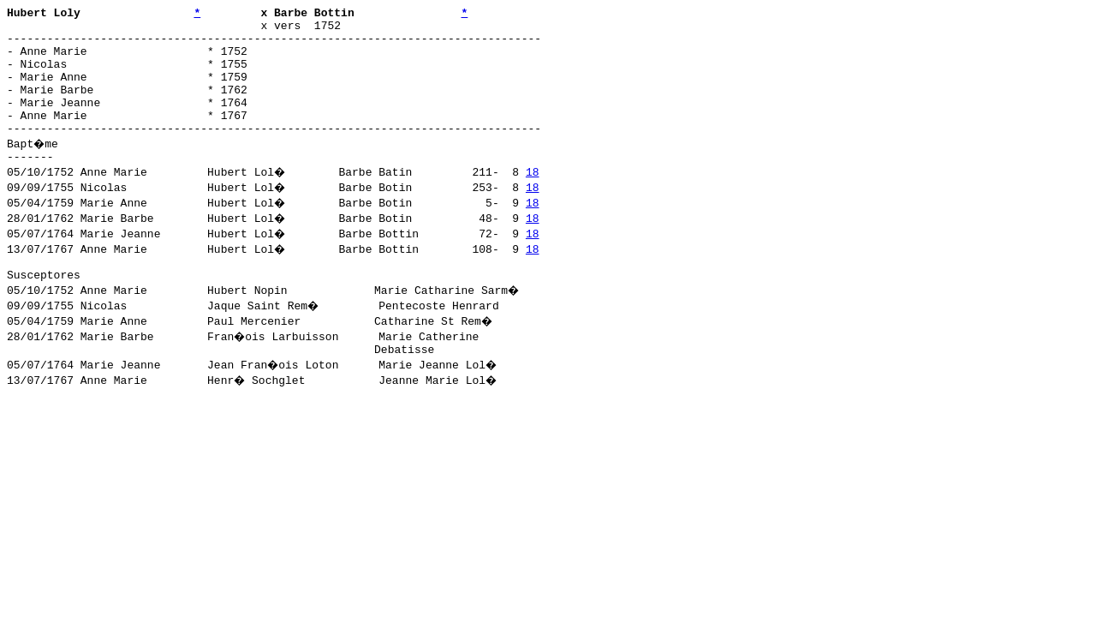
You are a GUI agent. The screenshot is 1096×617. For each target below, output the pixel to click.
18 (534, 199)
